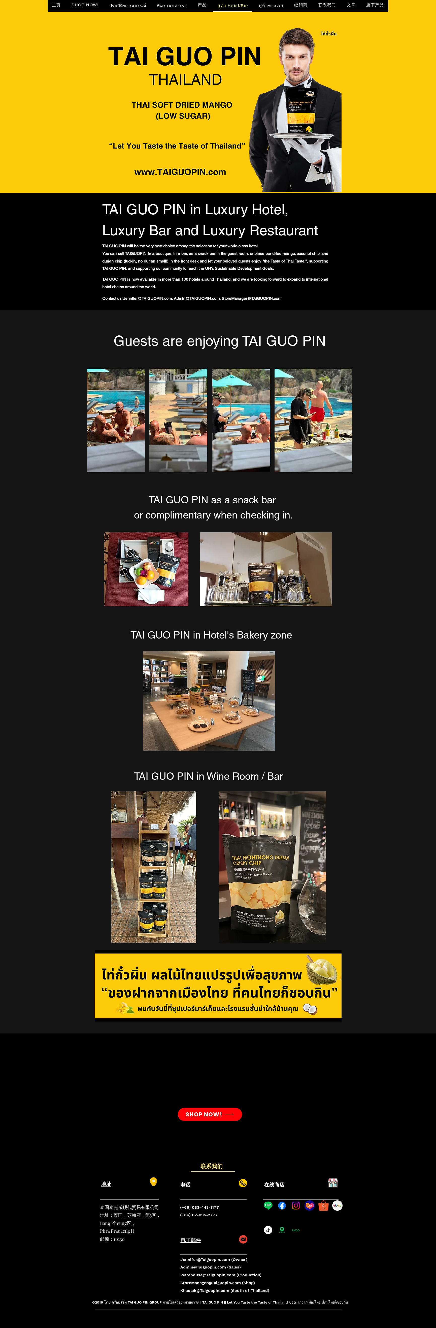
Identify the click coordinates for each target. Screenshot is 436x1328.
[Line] (268, 1205)
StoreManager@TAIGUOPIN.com (251, 298)
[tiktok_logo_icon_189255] (268, 1230)
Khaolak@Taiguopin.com (204, 1290)
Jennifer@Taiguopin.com (205, 1259)
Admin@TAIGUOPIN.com (197, 298)
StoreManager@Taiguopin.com (210, 1282)
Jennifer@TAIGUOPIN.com (147, 298)
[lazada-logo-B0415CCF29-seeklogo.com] (310, 1205)
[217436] (337, 1205)
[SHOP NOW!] (210, 1114)
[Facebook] (282, 1205)
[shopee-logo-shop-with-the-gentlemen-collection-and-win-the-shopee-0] (323, 1205)
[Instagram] (296, 1205)
